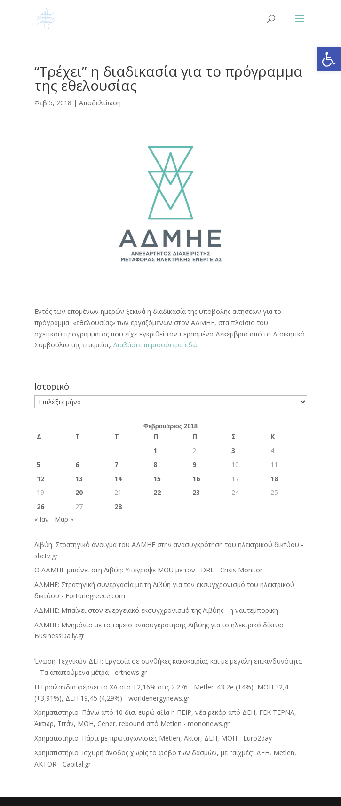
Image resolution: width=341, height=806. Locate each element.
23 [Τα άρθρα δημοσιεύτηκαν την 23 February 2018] (196, 492)
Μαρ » (64, 519)
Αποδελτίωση (100, 102)
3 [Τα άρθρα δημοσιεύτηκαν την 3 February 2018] (233, 450)
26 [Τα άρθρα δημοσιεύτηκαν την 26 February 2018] (40, 506)
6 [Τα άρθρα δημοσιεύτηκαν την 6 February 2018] (77, 464)
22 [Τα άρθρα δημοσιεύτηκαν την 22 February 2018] (157, 492)
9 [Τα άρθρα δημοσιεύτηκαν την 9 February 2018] (194, 464)
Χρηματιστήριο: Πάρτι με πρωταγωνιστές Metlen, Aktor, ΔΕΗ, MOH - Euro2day (153, 738)
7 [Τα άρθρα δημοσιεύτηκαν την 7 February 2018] (116, 464)
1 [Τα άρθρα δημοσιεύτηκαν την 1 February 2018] (155, 450)
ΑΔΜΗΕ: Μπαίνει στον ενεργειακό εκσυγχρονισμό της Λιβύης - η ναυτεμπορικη (156, 610)
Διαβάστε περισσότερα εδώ (156, 344)
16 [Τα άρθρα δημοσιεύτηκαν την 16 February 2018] (196, 478)
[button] (329, 59)
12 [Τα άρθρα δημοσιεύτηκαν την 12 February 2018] (40, 478)
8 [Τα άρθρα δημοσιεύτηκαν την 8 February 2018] (155, 464)
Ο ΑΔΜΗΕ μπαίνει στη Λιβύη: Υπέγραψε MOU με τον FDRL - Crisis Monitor (148, 569)
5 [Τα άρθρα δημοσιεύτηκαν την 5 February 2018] (38, 464)
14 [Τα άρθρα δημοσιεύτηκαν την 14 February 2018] (118, 478)
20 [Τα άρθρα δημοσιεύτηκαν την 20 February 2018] (79, 492)
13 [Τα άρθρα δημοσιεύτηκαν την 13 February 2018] (79, 478)
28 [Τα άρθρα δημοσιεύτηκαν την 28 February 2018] (118, 506)
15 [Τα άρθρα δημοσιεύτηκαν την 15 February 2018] (157, 478)
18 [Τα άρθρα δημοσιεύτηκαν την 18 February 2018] (274, 478)
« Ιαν (41, 519)
